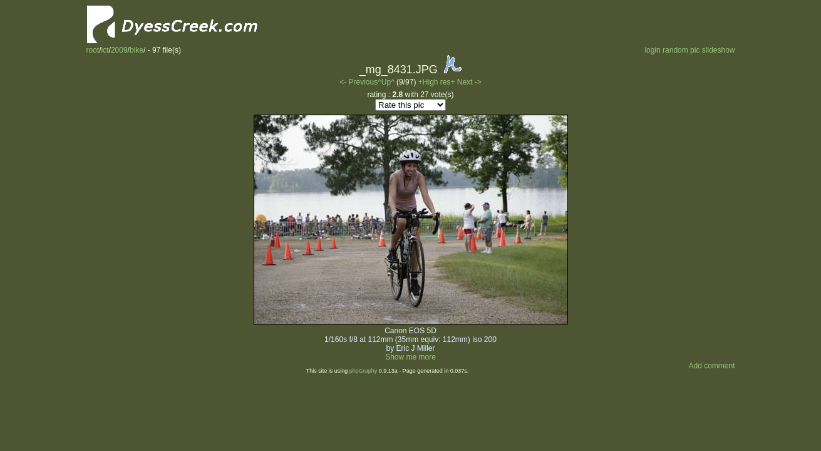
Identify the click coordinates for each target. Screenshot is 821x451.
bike (136, 50)
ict (105, 50)
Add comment (711, 365)
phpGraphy (363, 371)
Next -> (469, 82)
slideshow (718, 50)
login (652, 50)
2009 (119, 50)
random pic (681, 50)
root (93, 50)
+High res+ (437, 82)
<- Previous (358, 82)
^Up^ (386, 82)
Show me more (410, 357)
